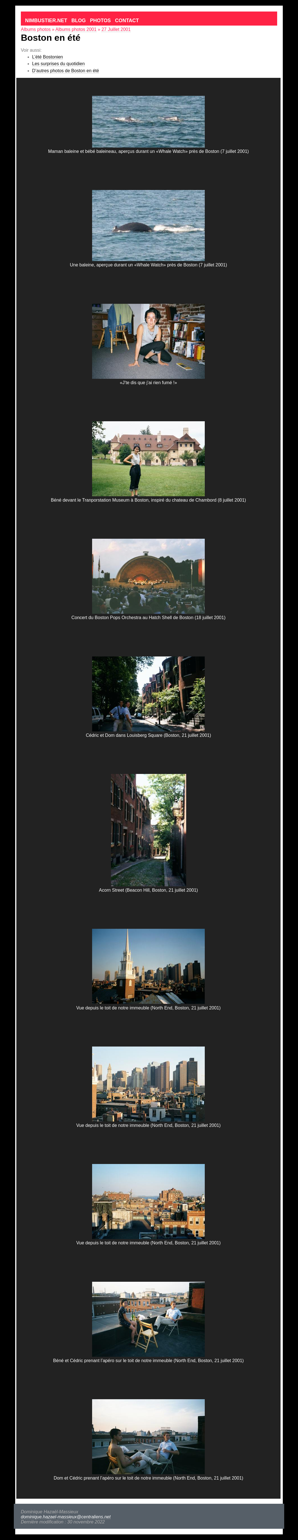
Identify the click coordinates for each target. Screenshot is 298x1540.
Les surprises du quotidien (58, 63)
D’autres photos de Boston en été (65, 70)
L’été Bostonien (47, 57)
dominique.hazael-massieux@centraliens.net (66, 1516)
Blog (79, 20)
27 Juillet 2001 (115, 29)
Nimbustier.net (46, 20)
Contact (127, 20)
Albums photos (36, 29)
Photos (100, 20)
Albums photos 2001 (76, 29)
